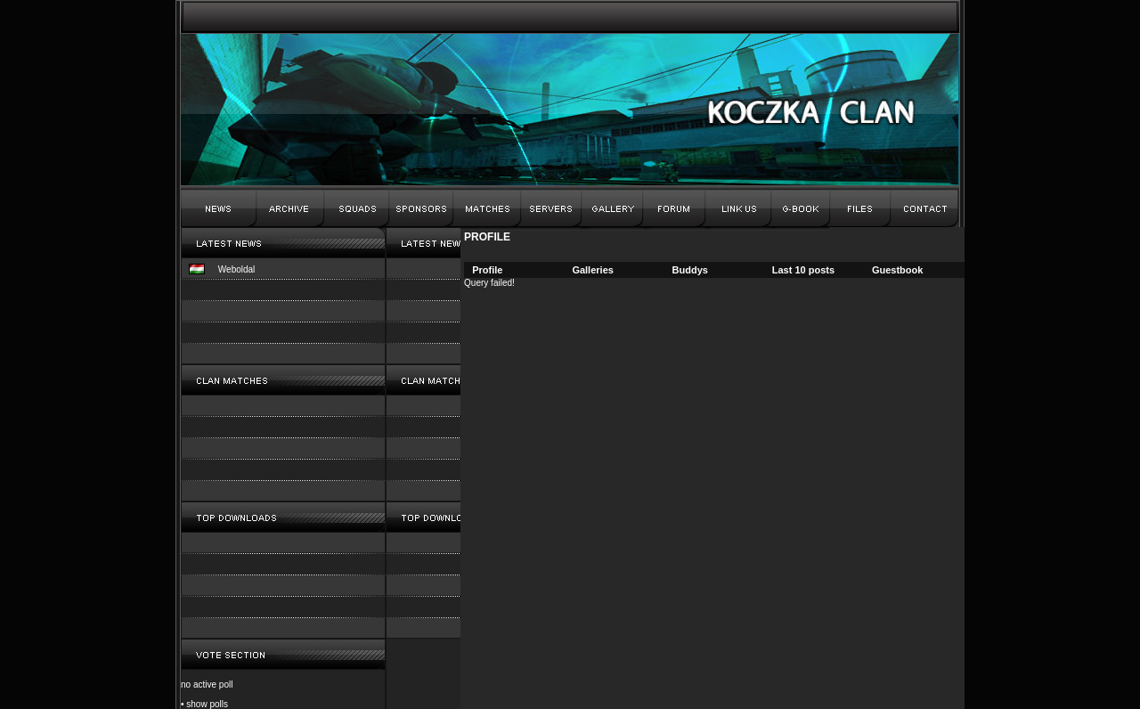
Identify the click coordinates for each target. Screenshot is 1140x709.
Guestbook (897, 270)
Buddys (690, 270)
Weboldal (237, 269)
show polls (207, 704)
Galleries (592, 270)
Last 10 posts (803, 270)
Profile (487, 270)
